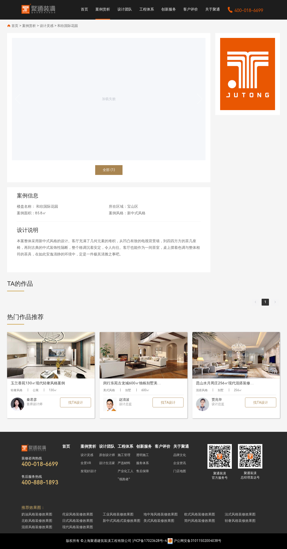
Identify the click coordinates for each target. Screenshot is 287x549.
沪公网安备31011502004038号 (197, 541)
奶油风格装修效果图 (36, 514)
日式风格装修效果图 (77, 521)
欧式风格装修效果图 (199, 514)
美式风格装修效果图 (159, 521)
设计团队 (124, 9)
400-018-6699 (245, 10)
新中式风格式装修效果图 (121, 521)
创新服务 (168, 9)
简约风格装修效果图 (199, 521)
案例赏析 (102, 9)
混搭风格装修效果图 (36, 527)
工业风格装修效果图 (118, 514)
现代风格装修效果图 (77, 527)
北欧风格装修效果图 (36, 521)
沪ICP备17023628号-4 (149, 541)
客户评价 (190, 9)
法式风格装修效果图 (240, 514)
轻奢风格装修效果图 (240, 521)
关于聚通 (212, 9)
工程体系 (146, 9)
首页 (84, 9)
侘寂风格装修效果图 (77, 514)
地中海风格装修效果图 (161, 514)
